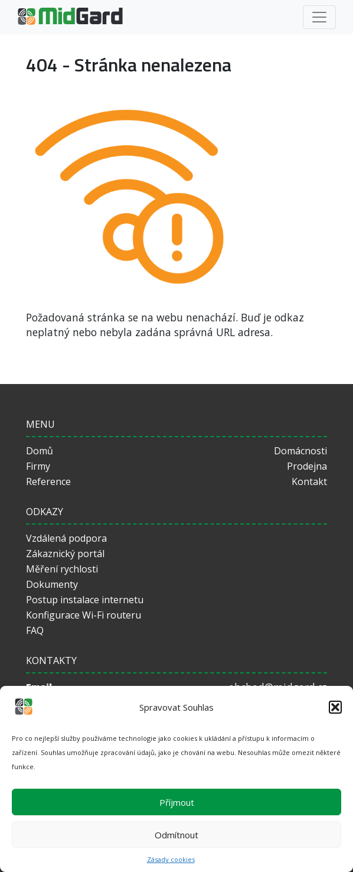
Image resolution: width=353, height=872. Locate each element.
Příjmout (176, 802)
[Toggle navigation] (319, 17)
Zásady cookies (171, 859)
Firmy (38, 466)
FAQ (35, 630)
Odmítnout (176, 835)
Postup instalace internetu (84, 599)
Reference (48, 481)
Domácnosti (300, 450)
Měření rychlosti (62, 568)
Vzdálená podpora (66, 538)
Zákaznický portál (65, 553)
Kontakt (309, 481)
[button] (335, 707)
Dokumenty (52, 584)
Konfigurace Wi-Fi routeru (83, 615)
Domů (39, 450)
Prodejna (307, 466)
